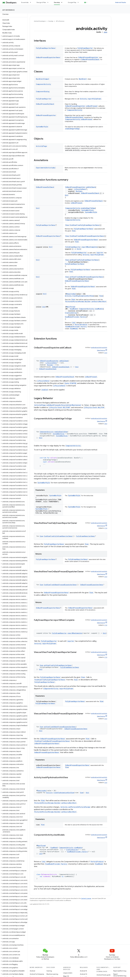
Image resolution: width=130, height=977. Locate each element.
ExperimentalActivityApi (45, 168)
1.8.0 (105, 424)
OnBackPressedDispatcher (88, 57)
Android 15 (83, 971)
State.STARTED (70, 383)
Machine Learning (52, 974)
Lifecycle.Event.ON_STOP (94, 407)
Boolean (79, 191)
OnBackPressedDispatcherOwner (48, 57)
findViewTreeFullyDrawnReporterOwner (85, 225)
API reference (8, 10)
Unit (66, 195)
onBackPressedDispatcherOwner (46, 744)
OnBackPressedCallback (90, 59)
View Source (101, 350)
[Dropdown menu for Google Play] (79, 2)
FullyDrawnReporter (85, 48)
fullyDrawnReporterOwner (44, 682)
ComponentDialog (42, 91)
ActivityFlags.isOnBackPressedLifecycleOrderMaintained (57, 405)
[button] (13, 36)
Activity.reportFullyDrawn (90, 99)
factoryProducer (81, 325)
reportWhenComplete (89, 247)
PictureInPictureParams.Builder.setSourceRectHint (85, 301)
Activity (68, 296)
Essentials (25, 2)
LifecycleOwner (80, 189)
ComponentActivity (43, 84)
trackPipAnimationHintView (83, 296)
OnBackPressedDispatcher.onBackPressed (81, 106)
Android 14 (83, 974)
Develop (50, 21)
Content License (86, 898)
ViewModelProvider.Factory (75, 317)
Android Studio (120, 2)
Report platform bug (119, 971)
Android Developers (40, 21)
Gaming (49, 971)
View (67, 225)
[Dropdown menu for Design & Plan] (48, 2)
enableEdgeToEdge (72, 129)
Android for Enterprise (37, 974)
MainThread (70, 307)
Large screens (67, 973)
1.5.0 (105, 577)
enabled (45, 390)
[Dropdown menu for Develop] (62, 2)
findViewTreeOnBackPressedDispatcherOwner (87, 236)
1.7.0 (105, 528)
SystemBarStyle (42, 127)
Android (32, 971)
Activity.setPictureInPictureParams (75, 807)
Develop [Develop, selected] (57, 2)
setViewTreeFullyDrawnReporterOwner (84, 260)
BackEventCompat (42, 79)
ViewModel (73, 309)
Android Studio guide (103, 975)
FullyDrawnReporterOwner (46, 48)
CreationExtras (71, 313)
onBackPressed (76, 203)
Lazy (43, 307)
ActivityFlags (41, 146)
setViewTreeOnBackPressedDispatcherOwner (86, 277)
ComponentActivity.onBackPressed (78, 119)
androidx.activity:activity (99, 347)
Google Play (72, 2)
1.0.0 (105, 353)
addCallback (90, 187)
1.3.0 (105, 782)
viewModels (99, 309)
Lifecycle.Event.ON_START (59, 407)
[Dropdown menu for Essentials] (31, 2)
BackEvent (83, 79)
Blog (88, 2)
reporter (99, 253)
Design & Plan (41, 2)
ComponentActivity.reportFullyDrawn (58, 689)
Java (105, 32)
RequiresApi (71, 294)
